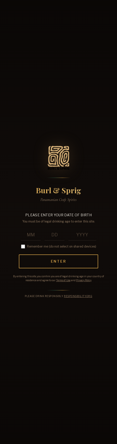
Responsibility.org (78, 296)
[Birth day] (54, 235)
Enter (58, 261)
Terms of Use (63, 280)
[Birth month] (31, 235)
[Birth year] (82, 235)
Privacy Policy (83, 280)
